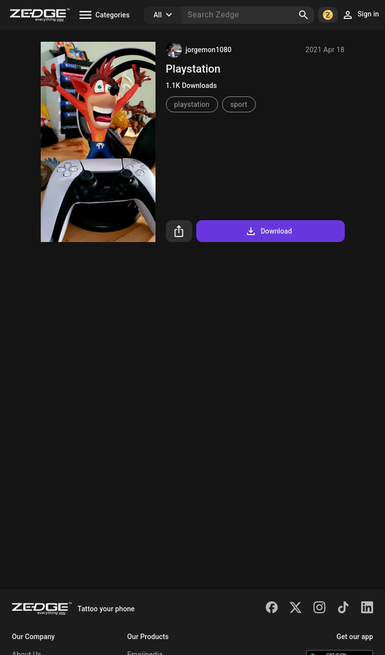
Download (268, 231)
